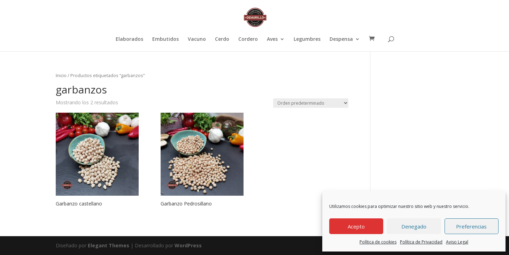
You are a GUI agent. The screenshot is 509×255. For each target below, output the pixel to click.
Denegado (413, 226)
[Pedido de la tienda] (310, 103)
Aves (272, 39)
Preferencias (471, 226)
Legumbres (307, 39)
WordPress (188, 245)
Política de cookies (378, 242)
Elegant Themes (108, 245)
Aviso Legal (457, 242)
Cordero (248, 39)
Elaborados (129, 39)
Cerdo (222, 39)
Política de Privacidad (421, 242)
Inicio (61, 75)
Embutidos (165, 39)
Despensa (341, 39)
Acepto (356, 226)
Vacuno (197, 39)
